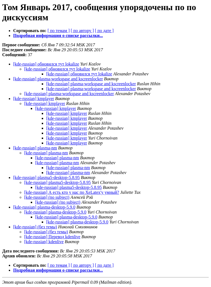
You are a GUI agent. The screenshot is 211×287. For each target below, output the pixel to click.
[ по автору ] (82, 30)
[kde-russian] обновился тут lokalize (46, 64)
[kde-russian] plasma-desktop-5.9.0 (44, 207)
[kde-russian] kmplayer (33, 98)
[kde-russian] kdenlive (44, 241)
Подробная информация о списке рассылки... (58, 35)
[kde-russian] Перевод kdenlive (52, 236)
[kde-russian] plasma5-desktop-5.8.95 (46, 177)
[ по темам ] (59, 30)
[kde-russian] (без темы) (35, 227)
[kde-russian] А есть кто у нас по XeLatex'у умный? (71, 192)
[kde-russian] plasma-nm (35, 148)
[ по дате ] (104, 30)
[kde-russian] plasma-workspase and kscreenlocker (58, 78)
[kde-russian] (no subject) (46, 197)
